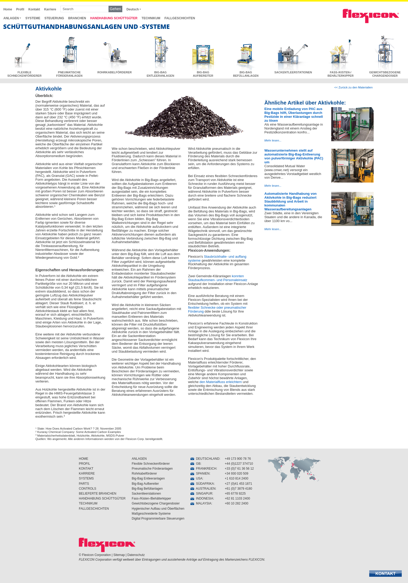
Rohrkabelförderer (144, 473)
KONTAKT (86, 468)
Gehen (115, 9)
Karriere (50, 9)
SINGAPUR (201, 493)
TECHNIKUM (151, 18)
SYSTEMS (86, 478)
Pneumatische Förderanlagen (152, 468)
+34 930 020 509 (236, 473)
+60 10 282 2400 (236, 503)
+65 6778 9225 (235, 493)
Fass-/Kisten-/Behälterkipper (151, 498)
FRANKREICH (203, 468)
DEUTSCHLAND (204, 459)
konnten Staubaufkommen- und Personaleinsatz (217, 278)
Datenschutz (136, 555)
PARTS (84, 483)
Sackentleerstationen (146, 493)
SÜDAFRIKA (202, 483)
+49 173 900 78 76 (238, 459)
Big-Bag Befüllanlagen (147, 488)
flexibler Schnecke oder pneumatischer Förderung (217, 309)
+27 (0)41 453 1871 (238, 483)
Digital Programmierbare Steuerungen (158, 518)
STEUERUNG (54, 18)
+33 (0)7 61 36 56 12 (239, 468)
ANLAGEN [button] (11, 18)
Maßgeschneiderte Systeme (151, 513)
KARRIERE (87, 473)
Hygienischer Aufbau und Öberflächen (158, 508)
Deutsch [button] (132, 9)
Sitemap (119, 555)
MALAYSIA (200, 503)
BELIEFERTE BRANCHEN (97, 493)
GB (195, 463)
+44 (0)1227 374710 (239, 463)
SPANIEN (199, 473)
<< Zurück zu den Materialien (353, 87)
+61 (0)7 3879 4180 (238, 488)
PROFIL (84, 463)
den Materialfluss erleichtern (221, 382)
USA (196, 478)
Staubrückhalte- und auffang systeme (217, 258)
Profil (20, 9)
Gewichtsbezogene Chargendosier (156, 503)
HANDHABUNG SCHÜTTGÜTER (113, 18)
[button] (385, 573)
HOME (83, 459)
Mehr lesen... (273, 140)
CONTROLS (87, 488)
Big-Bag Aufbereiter (145, 483)
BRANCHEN (77, 18)
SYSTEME (32, 18)
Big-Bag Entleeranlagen (148, 478)
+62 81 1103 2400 (237, 498)
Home (7, 9)
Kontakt (34, 9)
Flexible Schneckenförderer (151, 463)
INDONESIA (201, 498)
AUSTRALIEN (202, 488)
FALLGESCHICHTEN (179, 18)
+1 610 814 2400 (236, 478)
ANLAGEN (139, 459)
